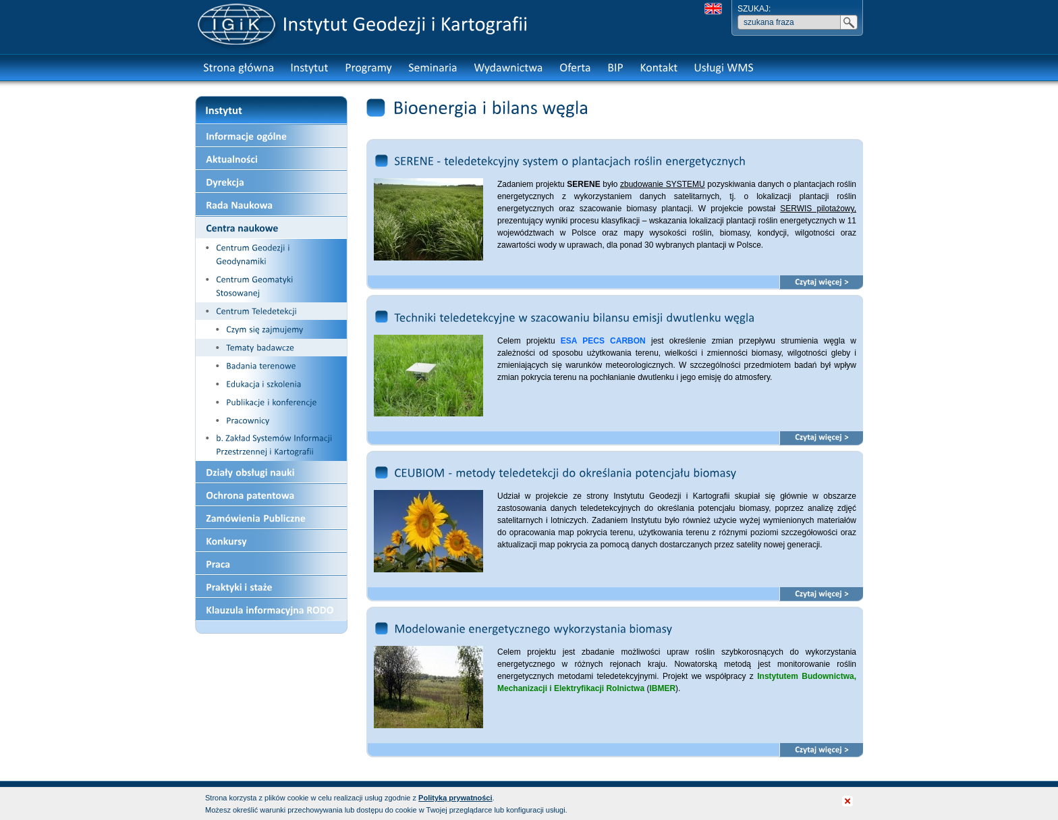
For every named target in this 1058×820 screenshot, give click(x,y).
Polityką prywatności (455, 798)
